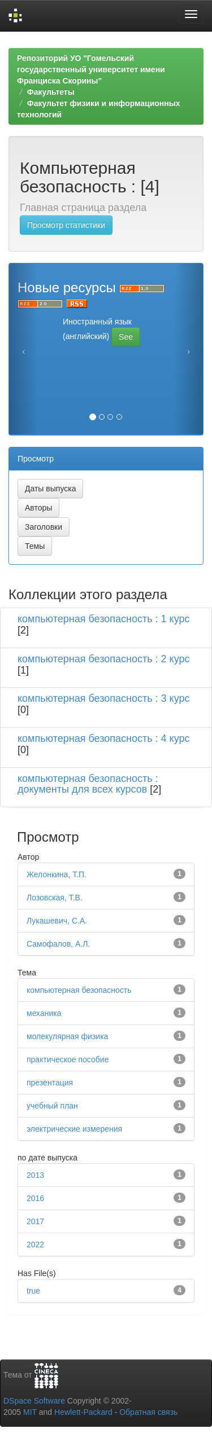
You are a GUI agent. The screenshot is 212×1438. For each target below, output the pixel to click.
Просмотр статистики (66, 225)
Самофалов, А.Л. (58, 943)
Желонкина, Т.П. (56, 874)
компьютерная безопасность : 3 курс (103, 698)
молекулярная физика (67, 1036)
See (126, 336)
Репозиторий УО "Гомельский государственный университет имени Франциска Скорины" (91, 69)
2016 (35, 1198)
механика (44, 1013)
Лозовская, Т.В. (55, 897)
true (33, 1290)
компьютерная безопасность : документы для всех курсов (88, 784)
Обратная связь (148, 1412)
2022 (35, 1244)
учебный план (52, 1105)
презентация (50, 1082)
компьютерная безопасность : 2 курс (103, 659)
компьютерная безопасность (79, 990)
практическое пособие (68, 1059)
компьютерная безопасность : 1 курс (103, 619)
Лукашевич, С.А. (57, 920)
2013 (35, 1175)
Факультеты (51, 91)
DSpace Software (34, 1400)
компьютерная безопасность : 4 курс (103, 738)
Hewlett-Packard (83, 1412)
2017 (35, 1221)
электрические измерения (74, 1128)
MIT (30, 1412)
